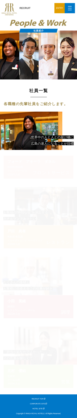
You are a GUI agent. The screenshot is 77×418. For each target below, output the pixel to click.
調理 (38, 306)
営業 (38, 376)
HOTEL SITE (38, 409)
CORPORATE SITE (38, 404)
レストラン (38, 236)
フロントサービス (38, 166)
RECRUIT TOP (38, 399)
